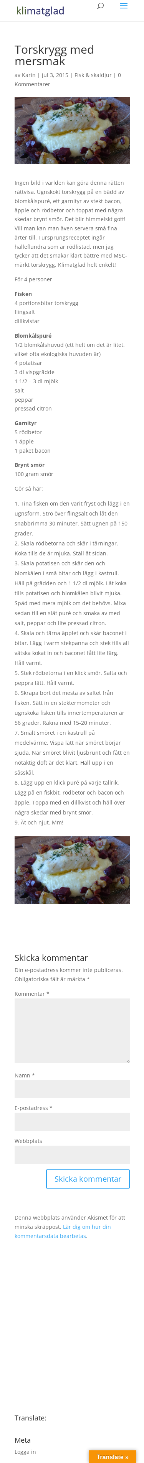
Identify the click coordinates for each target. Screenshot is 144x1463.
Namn (25, 1075)
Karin (29, 75)
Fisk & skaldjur (93, 75)
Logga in (25, 1451)
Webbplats (28, 1140)
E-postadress (34, 1108)
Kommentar (32, 993)
